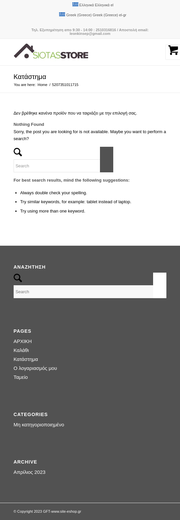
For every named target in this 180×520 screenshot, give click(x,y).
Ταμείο (21, 377)
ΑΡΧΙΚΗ (23, 341)
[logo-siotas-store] (75, 52)
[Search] (63, 165)
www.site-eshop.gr (66, 511)
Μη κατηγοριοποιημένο (39, 424)
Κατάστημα (30, 76)
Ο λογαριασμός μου (35, 368)
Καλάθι (21, 350)
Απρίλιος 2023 (29, 472)
